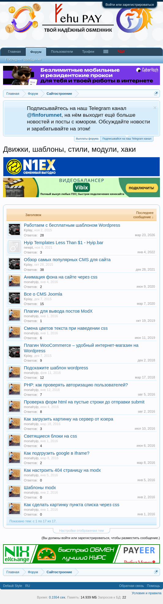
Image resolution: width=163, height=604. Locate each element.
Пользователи (62, 51)
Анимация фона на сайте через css (61, 277)
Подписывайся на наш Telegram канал (126, 138)
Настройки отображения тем (81, 530)
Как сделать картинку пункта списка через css (71, 504)
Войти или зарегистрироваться (130, 4)
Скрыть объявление (155, 107)
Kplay (28, 230)
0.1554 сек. (57, 597)
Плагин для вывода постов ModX (58, 311)
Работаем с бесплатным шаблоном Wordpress (72, 225)
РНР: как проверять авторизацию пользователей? (76, 384)
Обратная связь (131, 586)
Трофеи (88, 51)
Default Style (12, 586)
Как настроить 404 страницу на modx (62, 470)
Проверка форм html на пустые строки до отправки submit (84, 402)
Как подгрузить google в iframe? (56, 453)
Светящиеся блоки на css (50, 436)
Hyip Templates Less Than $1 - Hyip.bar (63, 242)
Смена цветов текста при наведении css (66, 328)
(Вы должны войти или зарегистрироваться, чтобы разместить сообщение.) (101, 538)
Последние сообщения (23, 59)
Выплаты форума (87, 138)
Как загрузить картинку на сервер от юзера (68, 419)
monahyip (31, 282)
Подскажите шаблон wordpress (56, 367)
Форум (36, 52)
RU (27, 586)
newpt (28, 247)
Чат (121, 51)
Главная (14, 51)
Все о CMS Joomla (43, 294)
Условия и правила (146, 593)
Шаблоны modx (40, 487)
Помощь (153, 586)
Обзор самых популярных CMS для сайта (67, 259)
